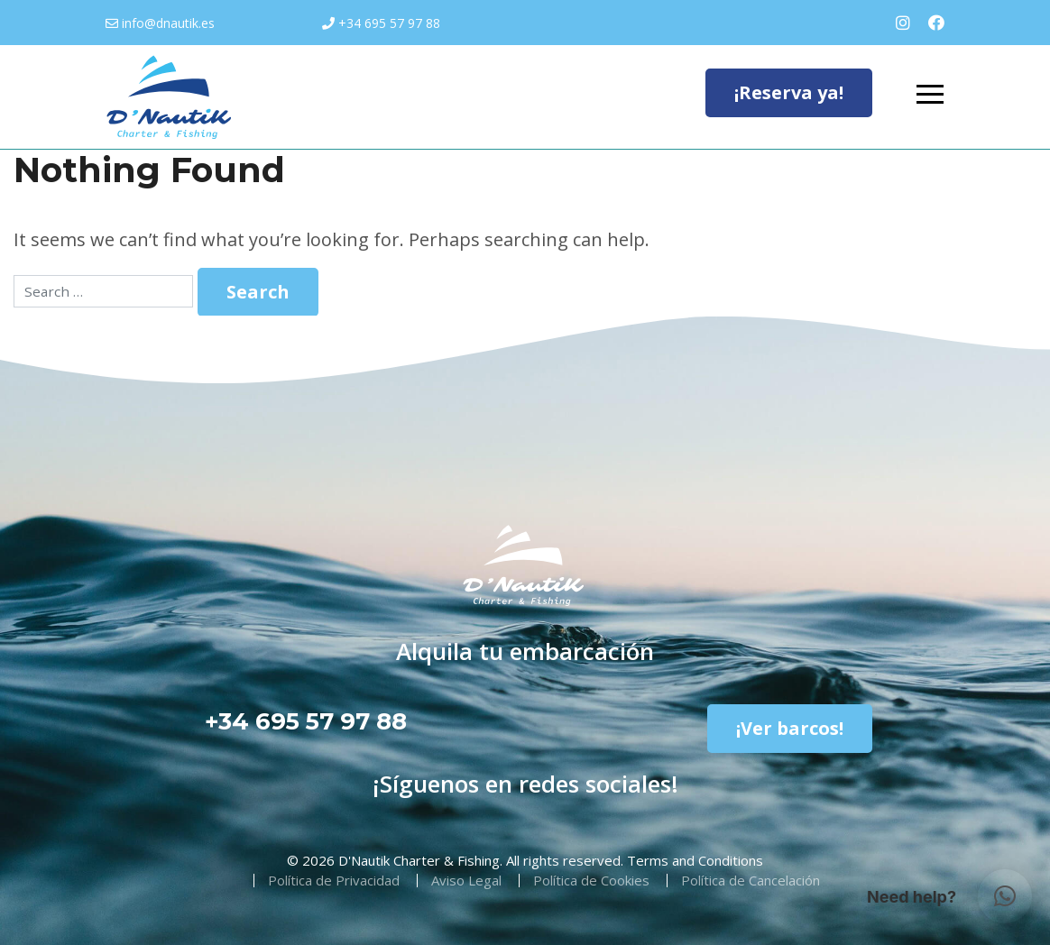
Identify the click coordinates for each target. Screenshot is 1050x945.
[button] (1005, 896)
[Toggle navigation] (930, 95)
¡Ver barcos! (789, 728)
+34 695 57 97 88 (389, 23)
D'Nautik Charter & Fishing (419, 860)
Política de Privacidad (334, 880)
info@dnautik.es (168, 23)
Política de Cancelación (750, 880)
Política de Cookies (591, 880)
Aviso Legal (466, 880)
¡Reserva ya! (788, 92)
